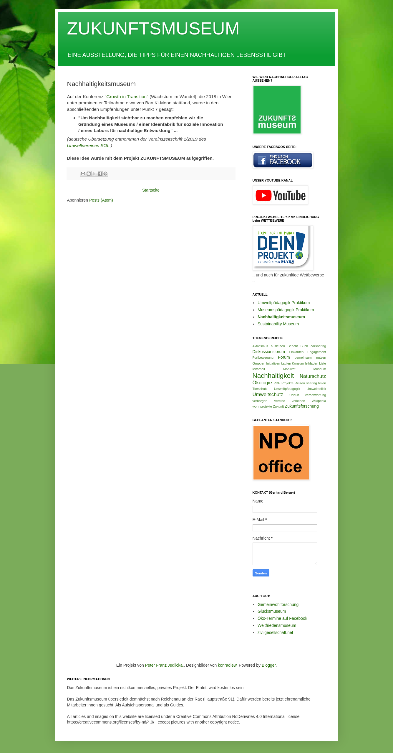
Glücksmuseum (272, 611)
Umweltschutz (268, 394)
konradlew (227, 665)
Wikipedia (319, 401)
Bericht (293, 346)
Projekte (287, 383)
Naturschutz (313, 376)
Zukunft (278, 406)
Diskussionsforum (269, 351)
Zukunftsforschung (302, 406)
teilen (322, 383)
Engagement (316, 352)
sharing (311, 383)
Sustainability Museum (278, 324)
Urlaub (294, 395)
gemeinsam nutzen (310, 357)
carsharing (318, 346)
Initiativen (273, 363)
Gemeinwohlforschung (278, 604)
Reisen (300, 383)
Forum (284, 357)
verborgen (260, 401)
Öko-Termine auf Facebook (282, 618)
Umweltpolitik (316, 388)
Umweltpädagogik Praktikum (284, 302)
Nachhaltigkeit (273, 375)
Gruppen (259, 363)
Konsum (298, 363)
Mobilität (289, 369)
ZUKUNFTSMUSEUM (153, 28)
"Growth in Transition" (126, 96)
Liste (322, 363)
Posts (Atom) (101, 200)
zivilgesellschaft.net (275, 632)
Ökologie (262, 382)
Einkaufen (296, 352)
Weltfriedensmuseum (277, 625)
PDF (276, 383)
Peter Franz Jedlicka (164, 665)
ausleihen (278, 346)
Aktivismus (260, 346)
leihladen (311, 363)
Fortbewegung (263, 357)
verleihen (298, 401)
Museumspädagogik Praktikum (286, 309)
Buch (304, 346)
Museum (320, 369)
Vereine (279, 401)
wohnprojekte (262, 406)
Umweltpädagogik (287, 388)
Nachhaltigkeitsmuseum (281, 316)
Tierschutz (260, 388)
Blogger (269, 665)
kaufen (286, 363)
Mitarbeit (259, 369)
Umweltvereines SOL (88, 145)
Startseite (151, 190)
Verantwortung (315, 395)
